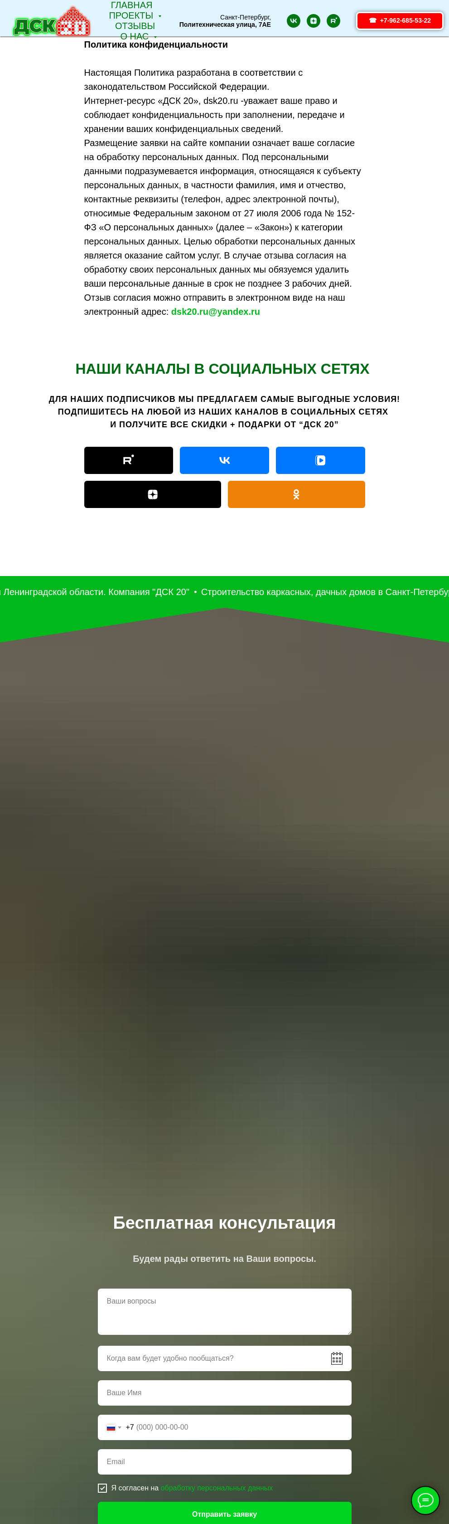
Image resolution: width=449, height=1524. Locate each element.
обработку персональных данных (217, 1488)
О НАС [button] (135, 36)
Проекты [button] (132, 15)
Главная (132, 5)
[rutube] (333, 21)
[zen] (313, 21)
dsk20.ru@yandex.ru (215, 312)
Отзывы (135, 26)
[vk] (293, 21)
